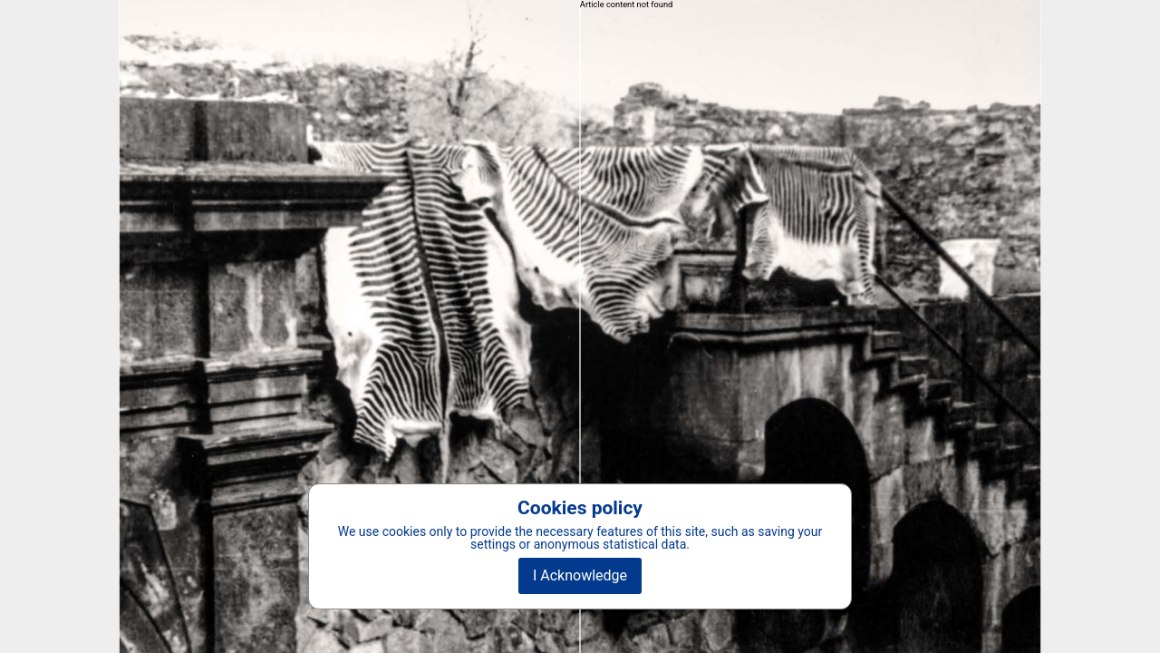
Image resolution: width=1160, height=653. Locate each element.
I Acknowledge (580, 575)
